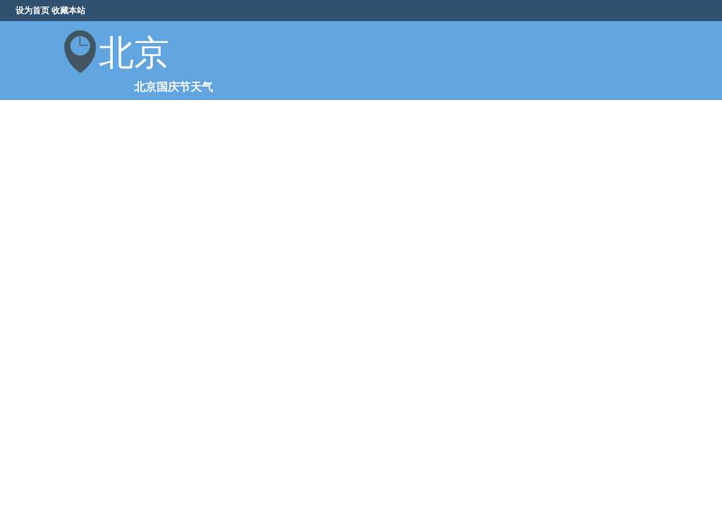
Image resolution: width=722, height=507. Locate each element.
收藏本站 (68, 10)
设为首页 (32, 10)
